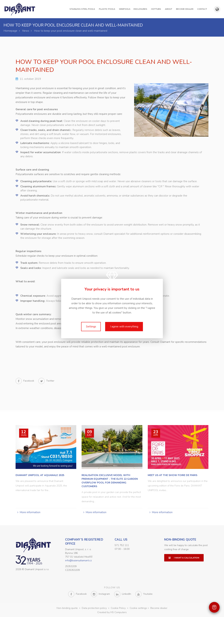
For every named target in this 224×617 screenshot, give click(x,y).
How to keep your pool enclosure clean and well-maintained (70, 31)
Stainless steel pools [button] (82, 9)
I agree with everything (124, 326)
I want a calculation (184, 557)
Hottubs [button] (156, 9)
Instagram (100, 594)
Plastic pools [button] (107, 9)
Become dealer (184, 9)
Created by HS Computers (112, 612)
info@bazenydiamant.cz (78, 560)
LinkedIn (122, 594)
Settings (91, 326)
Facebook (25, 380)
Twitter (46, 380)
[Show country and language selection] (217, 9)
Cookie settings (138, 608)
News (25, 31)
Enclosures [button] (140, 9)
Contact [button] (202, 9)
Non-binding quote (180, 539)
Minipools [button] (124, 9)
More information (30, 512)
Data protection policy (94, 608)
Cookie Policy (118, 608)
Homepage (10, 31)
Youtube (144, 594)
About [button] (168, 9)
